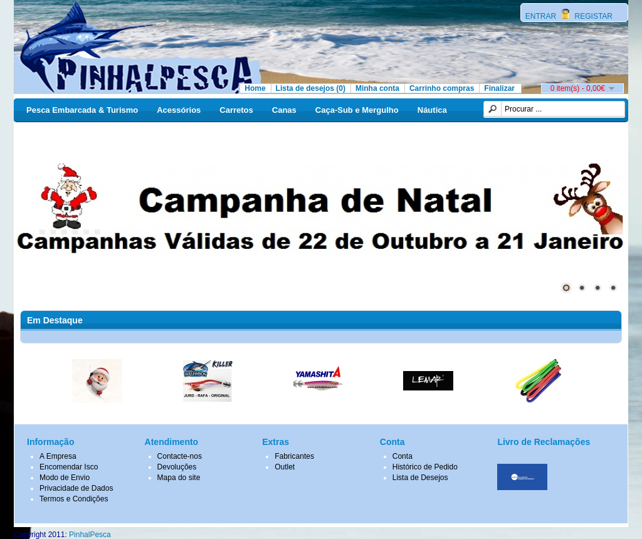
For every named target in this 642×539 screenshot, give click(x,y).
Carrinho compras (441, 88)
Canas (284, 110)
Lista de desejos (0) (310, 88)
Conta (402, 456)
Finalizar (499, 88)
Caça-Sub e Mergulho (357, 110)
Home (255, 88)
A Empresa (57, 456)
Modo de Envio (64, 477)
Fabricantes (294, 456)
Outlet (285, 467)
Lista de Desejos (420, 477)
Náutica (432, 110)
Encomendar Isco (68, 467)
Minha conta (377, 88)
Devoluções (177, 467)
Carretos (236, 110)
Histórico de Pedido (425, 467)
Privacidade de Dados (76, 488)
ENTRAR (542, 16)
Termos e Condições (73, 499)
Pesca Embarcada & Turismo (82, 110)
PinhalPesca (90, 534)
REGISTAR (592, 16)
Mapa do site (179, 477)
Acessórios (179, 110)
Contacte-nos (179, 456)
